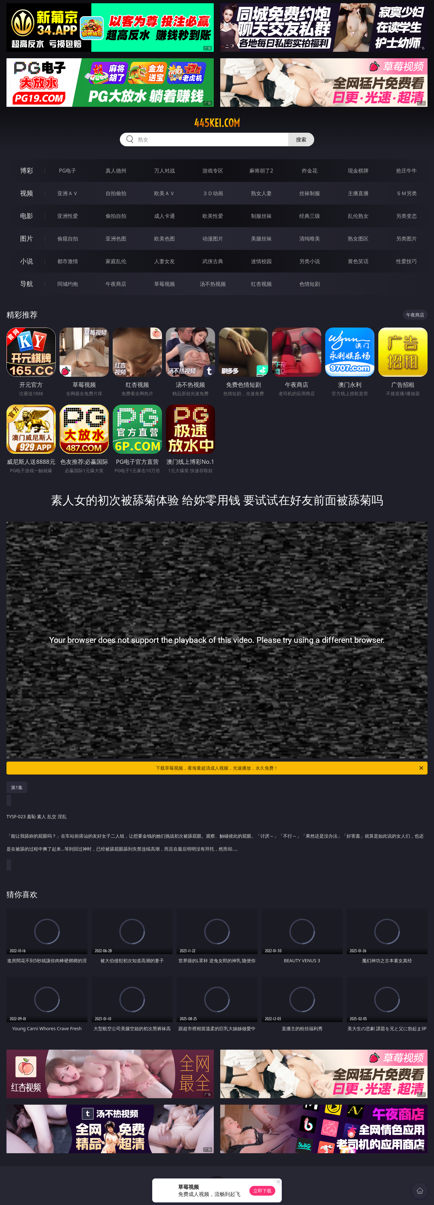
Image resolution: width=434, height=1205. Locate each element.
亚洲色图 (116, 238)
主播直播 (358, 193)
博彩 (26, 170)
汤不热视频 (213, 283)
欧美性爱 (212, 215)
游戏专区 (212, 170)
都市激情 (67, 261)
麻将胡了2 (261, 170)
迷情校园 (261, 261)
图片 (26, 238)
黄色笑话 (358, 261)
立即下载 (262, 1191)
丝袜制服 (309, 193)
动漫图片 (212, 238)
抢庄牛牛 (406, 170)
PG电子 (67, 170)
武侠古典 (212, 261)
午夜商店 (116, 283)
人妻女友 (164, 261)
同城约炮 (67, 283)
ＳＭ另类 (406, 193)
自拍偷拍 (116, 193)
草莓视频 (164, 283)
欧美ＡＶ (164, 193)
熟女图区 (358, 238)
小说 (26, 261)
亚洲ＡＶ (67, 193)
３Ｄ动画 (212, 193)
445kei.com (217, 123)
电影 (26, 215)
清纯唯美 (309, 238)
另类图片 (406, 238)
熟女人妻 (261, 193)
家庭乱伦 (116, 261)
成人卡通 (164, 215)
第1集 (17, 787)
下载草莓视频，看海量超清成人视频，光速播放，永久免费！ (290, 768)
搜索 (301, 139)
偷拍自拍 (116, 215)
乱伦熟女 (358, 215)
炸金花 (309, 170)
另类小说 (309, 261)
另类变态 (406, 215)
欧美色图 (164, 238)
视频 (26, 193)
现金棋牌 (358, 170)
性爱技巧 (406, 261)
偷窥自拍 (67, 238)
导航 (26, 283)
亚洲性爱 (67, 215)
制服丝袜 (261, 215)
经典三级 (309, 215)
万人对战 (164, 170)
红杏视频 (261, 283)
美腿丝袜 (261, 238)
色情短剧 (309, 283)
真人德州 (116, 170)
